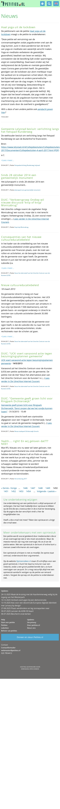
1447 (32, 488)
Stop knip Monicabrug (21, 227)
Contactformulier (8, 647)
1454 (28, 491)
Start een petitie (8, 622)
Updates (30, 619)
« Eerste (5, 488)
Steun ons (31, 628)
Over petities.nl (33, 625)
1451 (6, 491)
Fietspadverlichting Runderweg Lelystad (27, 165)
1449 (47, 488)
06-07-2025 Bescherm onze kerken (16, 614)
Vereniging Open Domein (30, 669)
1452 (13, 491)
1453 (21, 491)
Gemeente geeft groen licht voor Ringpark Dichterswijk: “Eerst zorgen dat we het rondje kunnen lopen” (26, 408)
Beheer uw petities (9, 631)
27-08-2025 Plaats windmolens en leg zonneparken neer (25, 608)
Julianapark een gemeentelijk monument (27, 190)
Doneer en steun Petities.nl (30, 637)
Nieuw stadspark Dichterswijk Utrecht (26, 431)
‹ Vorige (13, 488)
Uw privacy (31, 622)
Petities (4, 625)
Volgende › (42, 491)
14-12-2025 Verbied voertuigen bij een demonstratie (23, 600)
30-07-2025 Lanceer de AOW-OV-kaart (17, 611)
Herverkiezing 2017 (20, 479)
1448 (40, 488)
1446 (25, 488)
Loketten (5, 628)
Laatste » (52, 491)
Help (3, 619)
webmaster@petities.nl (10, 650)
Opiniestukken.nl (23, 561)
